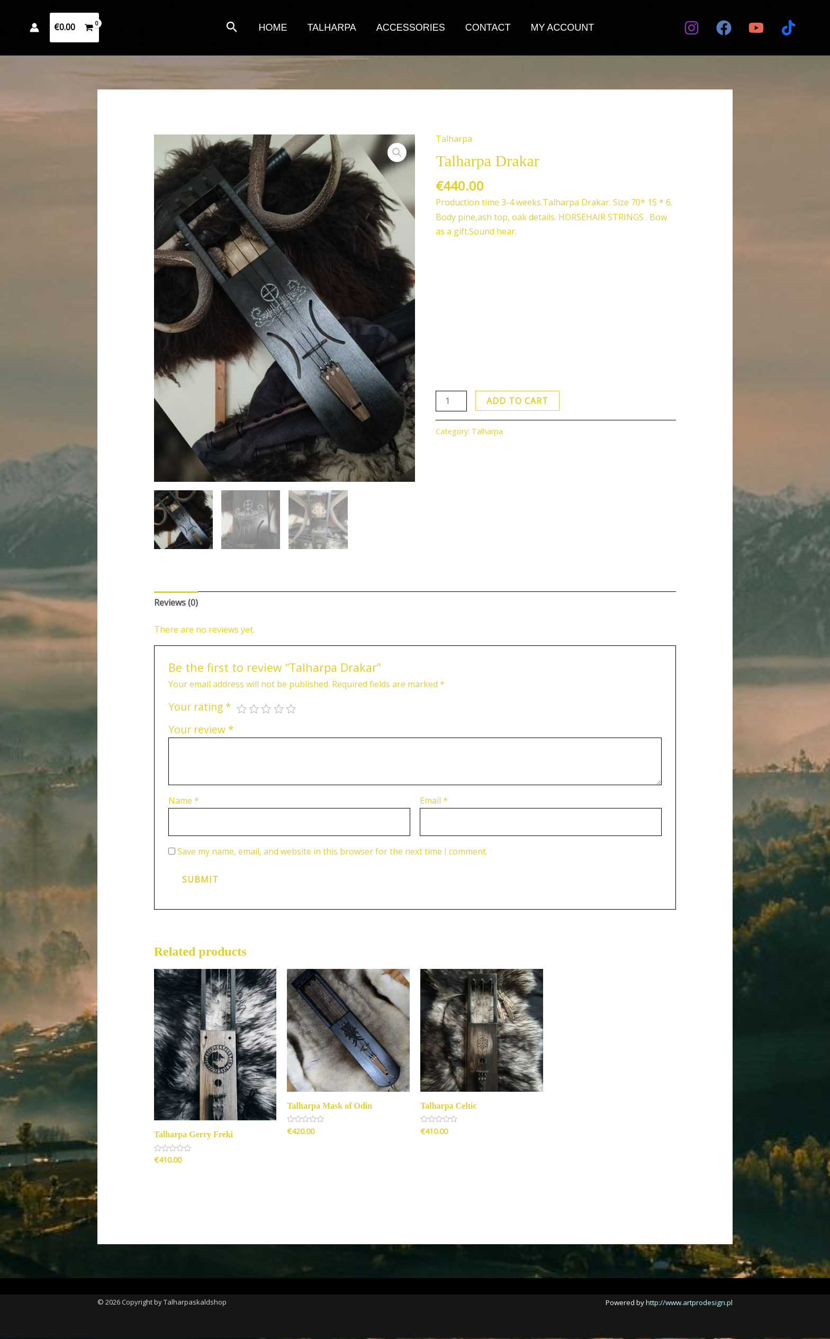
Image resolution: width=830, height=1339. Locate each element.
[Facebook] (724, 27)
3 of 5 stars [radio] (266, 710)
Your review (201, 730)
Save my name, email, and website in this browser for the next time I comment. (332, 853)
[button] (235, 28)
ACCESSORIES (410, 27)
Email (434, 801)
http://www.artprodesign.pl (689, 1303)
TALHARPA (332, 27)
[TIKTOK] (788, 27)
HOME (274, 27)
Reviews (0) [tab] (176, 603)
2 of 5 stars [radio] (254, 710)
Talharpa (454, 139)
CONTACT (487, 27)
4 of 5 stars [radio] (279, 710)
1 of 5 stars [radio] (242, 710)
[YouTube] (756, 27)
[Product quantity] (451, 401)
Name (183, 801)
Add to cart (517, 401)
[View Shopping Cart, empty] (74, 27)
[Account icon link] (34, 27)
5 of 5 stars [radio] (291, 710)
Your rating (199, 708)
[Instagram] (691, 27)
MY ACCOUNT (560, 27)
